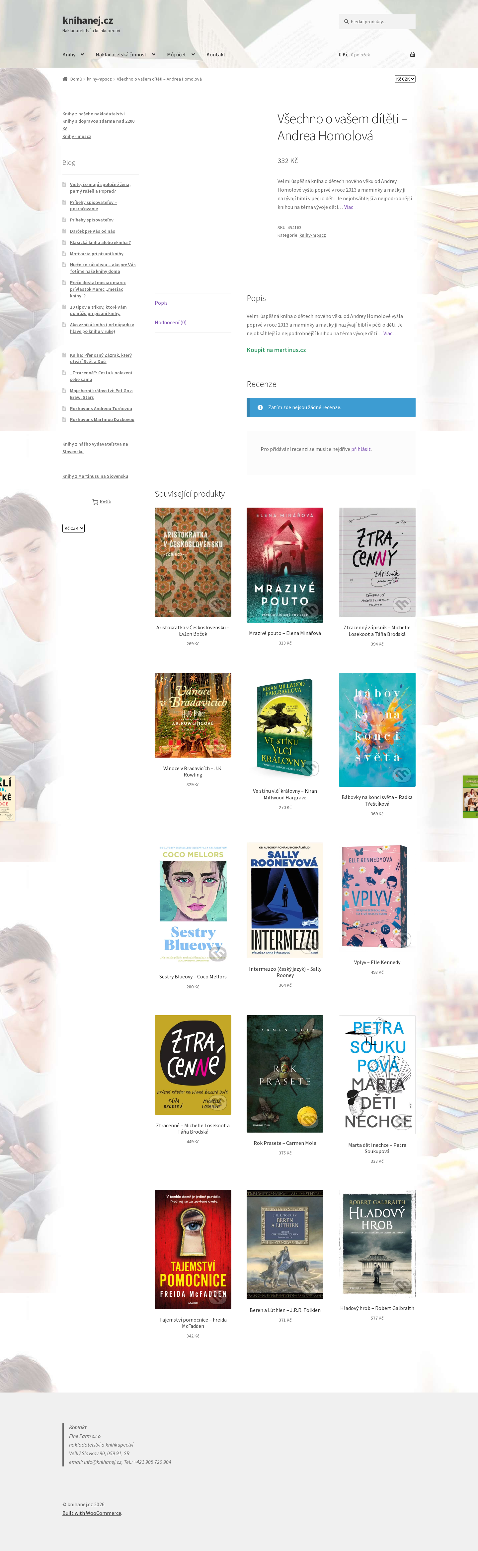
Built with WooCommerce (91, 1513)
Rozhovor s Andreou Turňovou (101, 408)
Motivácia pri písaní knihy (96, 254)
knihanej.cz (87, 20)
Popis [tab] (161, 302)
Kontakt (216, 54)
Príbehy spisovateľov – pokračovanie (93, 205)
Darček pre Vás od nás (92, 231)
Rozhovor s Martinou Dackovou (102, 419)
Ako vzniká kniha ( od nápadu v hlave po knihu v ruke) (102, 328)
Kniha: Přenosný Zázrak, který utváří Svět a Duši (101, 358)
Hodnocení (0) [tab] (171, 322)
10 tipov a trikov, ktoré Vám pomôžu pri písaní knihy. (98, 310)
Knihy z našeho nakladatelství (93, 114)
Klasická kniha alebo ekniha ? (100, 242)
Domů (76, 79)
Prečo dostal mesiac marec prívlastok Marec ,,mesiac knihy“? (98, 289)
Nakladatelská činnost (121, 54)
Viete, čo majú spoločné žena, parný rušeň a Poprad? (100, 187)
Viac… (351, 207)
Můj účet (176, 54)
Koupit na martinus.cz (276, 350)
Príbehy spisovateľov (92, 220)
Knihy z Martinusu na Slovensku (95, 476)
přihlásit (361, 449)
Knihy (68, 54)
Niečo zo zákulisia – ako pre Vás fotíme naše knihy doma (103, 268)
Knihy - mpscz (76, 136)
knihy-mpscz (99, 79)
